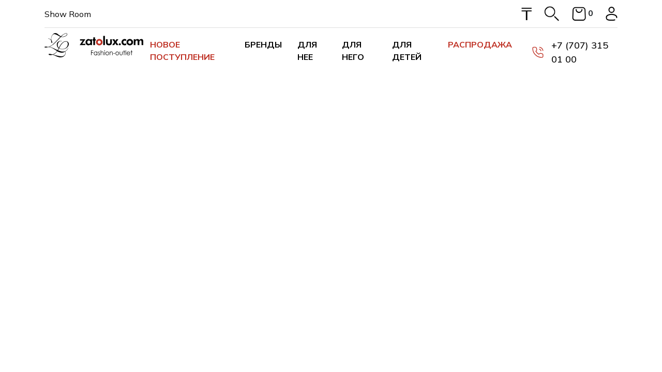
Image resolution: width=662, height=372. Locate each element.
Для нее (307, 50)
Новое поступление (182, 50)
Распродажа (480, 44)
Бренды (263, 44)
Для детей (407, 50)
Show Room (67, 14)
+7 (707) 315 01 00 (570, 52)
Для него (353, 50)
